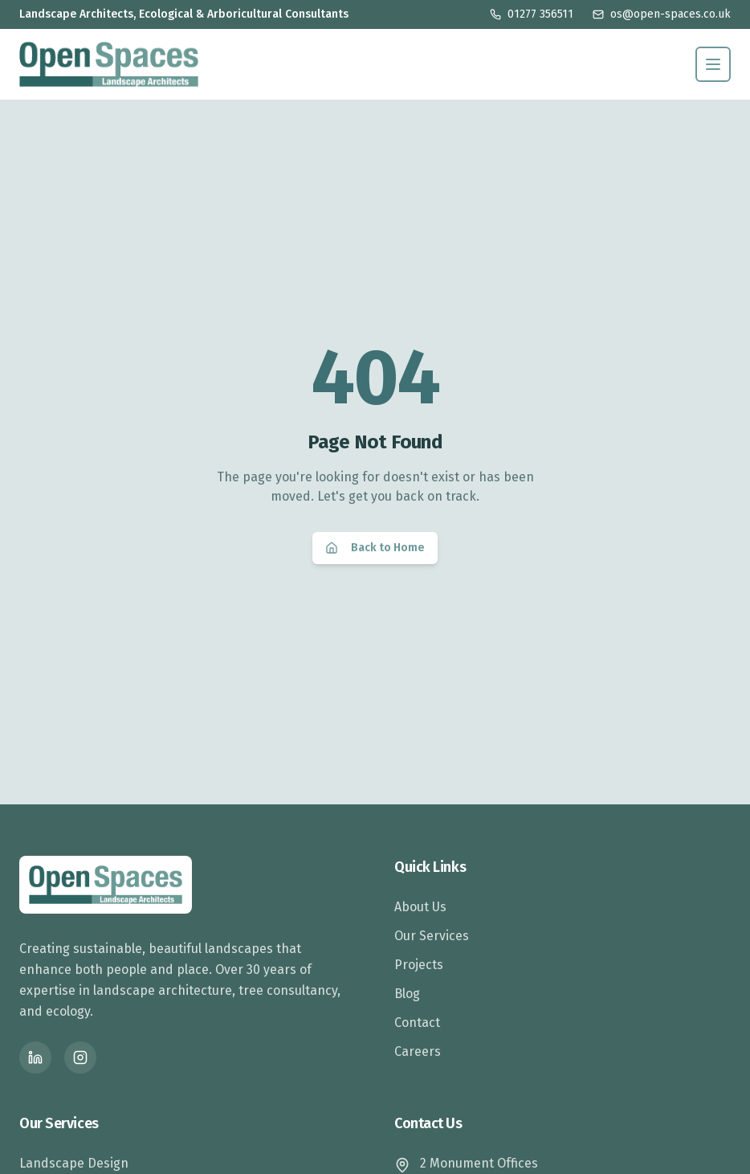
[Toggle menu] (713, 64)
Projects (418, 964)
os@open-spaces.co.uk (662, 14)
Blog (407, 993)
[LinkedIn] (35, 1057)
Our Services (431, 935)
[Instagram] (80, 1057)
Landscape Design (73, 1163)
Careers (417, 1051)
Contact (417, 1022)
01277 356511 (531, 14)
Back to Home (375, 547)
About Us (420, 906)
